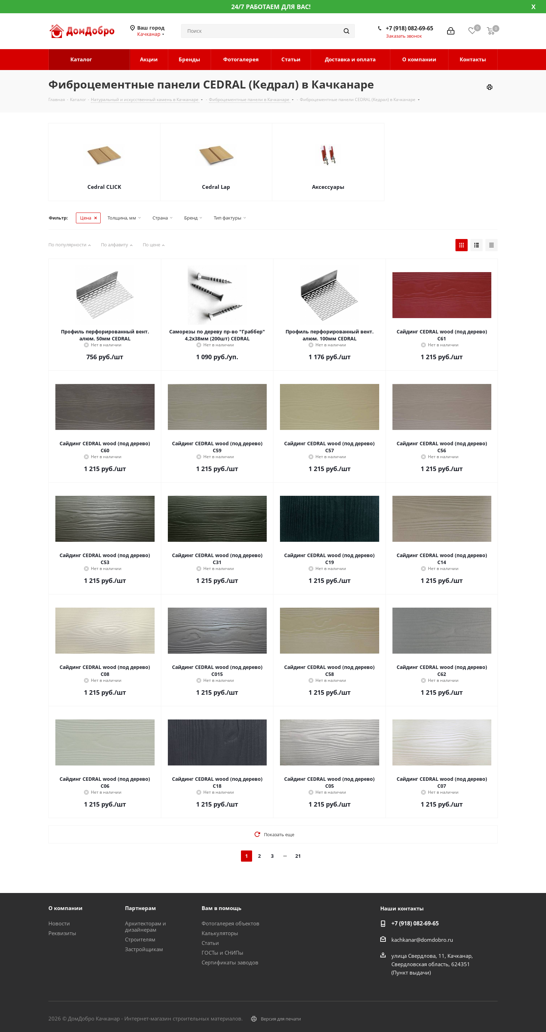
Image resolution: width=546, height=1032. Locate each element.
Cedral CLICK (104, 186)
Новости (59, 923)
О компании (65, 907)
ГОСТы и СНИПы (222, 952)
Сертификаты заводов (230, 962)
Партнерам (140, 907)
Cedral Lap (216, 186)
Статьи (210, 942)
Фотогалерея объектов (230, 923)
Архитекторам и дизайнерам (145, 926)
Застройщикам (144, 949)
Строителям (140, 939)
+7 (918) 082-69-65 (409, 28)
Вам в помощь (221, 907)
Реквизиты (62, 933)
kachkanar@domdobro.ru (422, 939)
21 (298, 856)
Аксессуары (328, 186)
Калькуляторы (220, 933)
